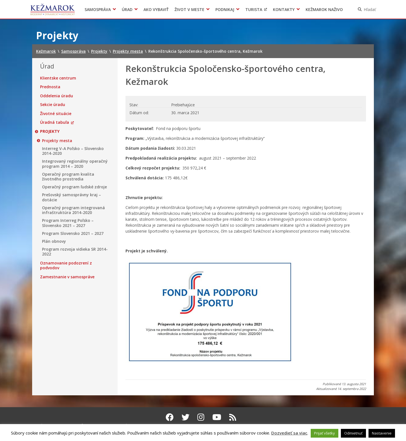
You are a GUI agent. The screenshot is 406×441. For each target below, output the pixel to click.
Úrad (127, 9)
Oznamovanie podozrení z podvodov (66, 265)
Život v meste (189, 9)
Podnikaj (224, 9)
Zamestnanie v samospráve (67, 276)
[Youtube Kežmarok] (216, 417)
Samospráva (98, 9)
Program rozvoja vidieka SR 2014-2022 (75, 252)
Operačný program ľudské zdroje (74, 186)
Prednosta (50, 86)
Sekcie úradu (52, 104)
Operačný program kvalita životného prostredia (68, 177)
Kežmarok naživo (324, 9)
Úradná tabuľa (54, 122)
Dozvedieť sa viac (289, 433)
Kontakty (284, 9)
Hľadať (370, 9)
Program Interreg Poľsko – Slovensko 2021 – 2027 (68, 223)
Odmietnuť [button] (353, 433)
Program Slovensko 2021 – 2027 (72, 233)
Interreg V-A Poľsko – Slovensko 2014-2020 (73, 151)
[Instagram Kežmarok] (200, 417)
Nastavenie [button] (382, 433)
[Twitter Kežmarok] (185, 417)
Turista (253, 9)
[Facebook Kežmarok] (170, 417)
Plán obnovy (54, 241)
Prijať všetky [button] (324, 433)
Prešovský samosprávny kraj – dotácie (71, 197)
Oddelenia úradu (56, 95)
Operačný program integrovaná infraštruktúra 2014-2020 (73, 210)
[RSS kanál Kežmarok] (232, 417)
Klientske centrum (58, 78)
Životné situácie (55, 113)
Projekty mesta (57, 140)
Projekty (49, 131)
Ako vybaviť (156, 9)
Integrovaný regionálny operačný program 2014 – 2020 (75, 164)
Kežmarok (52, 9)
